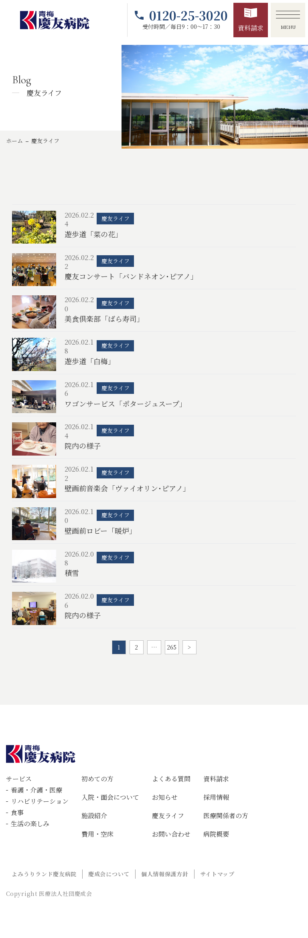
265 (171, 647)
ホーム (14, 141)
